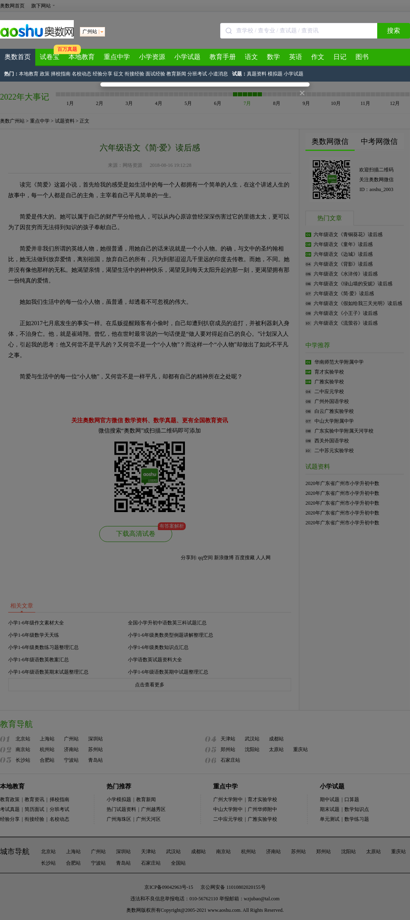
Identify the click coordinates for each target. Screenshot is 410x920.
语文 (251, 56)
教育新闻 (176, 74)
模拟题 (275, 74)
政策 (45, 74)
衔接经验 (134, 74)
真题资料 (256, 74)
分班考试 (197, 74)
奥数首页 (18, 56)
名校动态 (81, 74)
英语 (295, 56)
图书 (362, 56)
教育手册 (223, 56)
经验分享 (102, 74)
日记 (339, 56)
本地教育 (81, 56)
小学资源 (152, 56)
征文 (118, 74)
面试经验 (155, 74)
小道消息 (218, 74)
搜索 (393, 30)
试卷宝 (49, 56)
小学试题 (187, 56)
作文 (317, 56)
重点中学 (117, 56)
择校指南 (61, 74)
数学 (273, 56)
